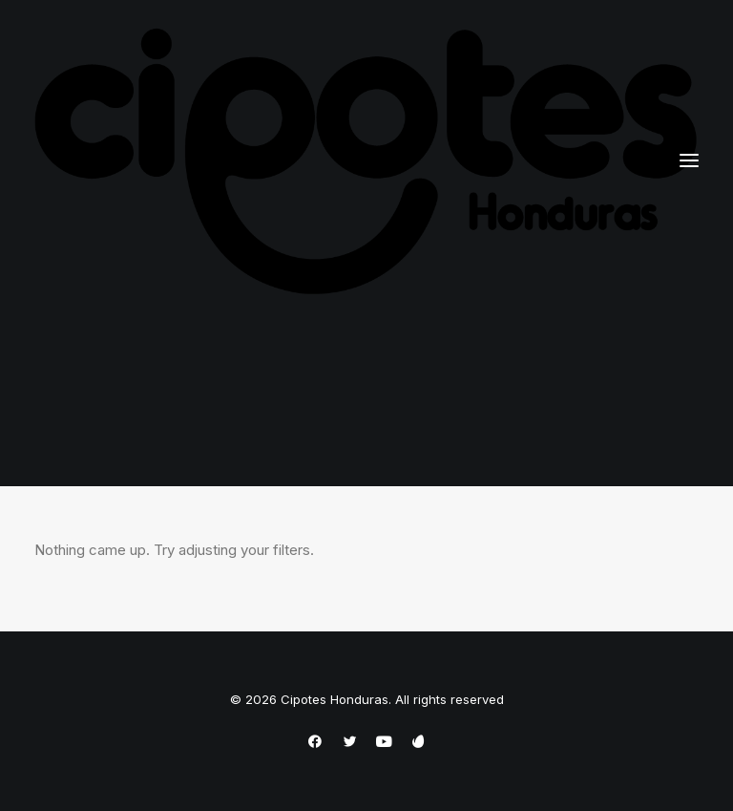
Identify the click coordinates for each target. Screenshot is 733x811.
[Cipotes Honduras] (366, 161)
